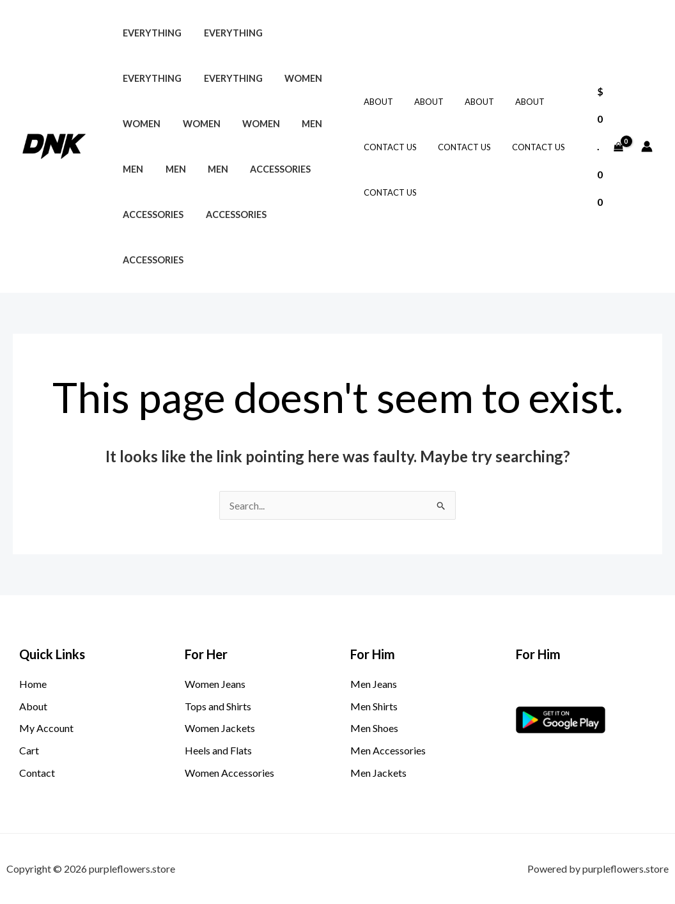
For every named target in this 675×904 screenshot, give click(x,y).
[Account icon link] (647, 146)
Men (300, 123)
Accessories (268, 169)
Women (294, 78)
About (377, 102)
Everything (150, 32)
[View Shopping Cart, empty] (609, 147)
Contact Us (388, 147)
